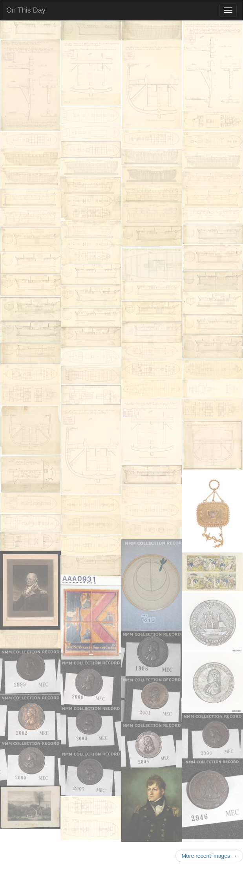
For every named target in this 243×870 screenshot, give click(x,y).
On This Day (26, 10)
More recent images (209, 856)
